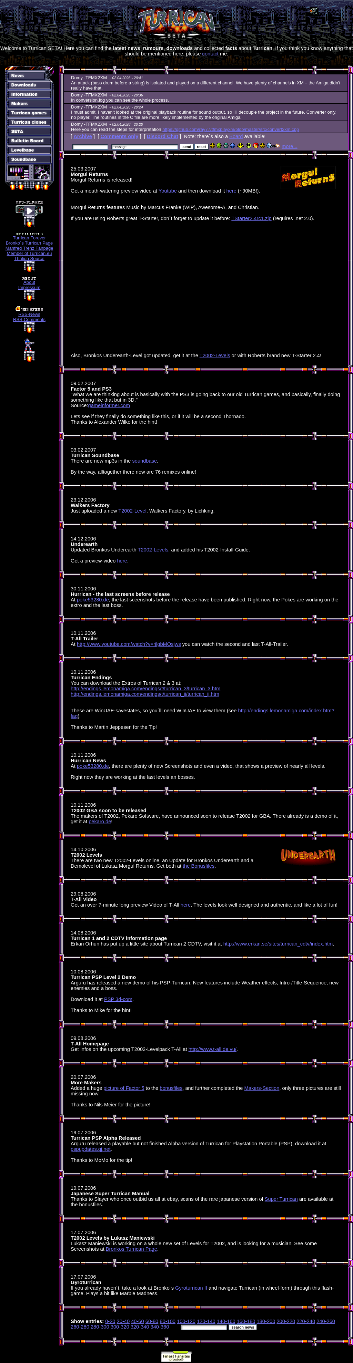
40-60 (137, 1321)
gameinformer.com (109, 405)
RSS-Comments (29, 319)
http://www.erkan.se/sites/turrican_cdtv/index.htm (278, 944)
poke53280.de (93, 599)
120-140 (206, 1321)
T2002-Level (132, 511)
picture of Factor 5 (123, 1088)
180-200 (266, 1321)
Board (236, 136)
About (29, 282)
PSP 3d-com (118, 999)
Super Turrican (281, 1199)
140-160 (226, 1321)
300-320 (120, 1327)
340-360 (160, 1327)
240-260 (325, 1321)
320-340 (140, 1327)
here (231, 191)
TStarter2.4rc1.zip (251, 218)
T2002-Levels (215, 355)
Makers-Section (262, 1088)
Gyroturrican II (191, 1288)
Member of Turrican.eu (29, 253)
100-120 (186, 1321)
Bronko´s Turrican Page (29, 243)
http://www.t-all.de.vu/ (212, 1049)
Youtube (168, 191)
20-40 (123, 1321)
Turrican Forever (29, 237)
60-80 (152, 1321)
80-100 (167, 1321)
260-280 (80, 1327)
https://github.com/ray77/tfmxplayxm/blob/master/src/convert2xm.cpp (230, 129)
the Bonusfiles (198, 866)
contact (210, 53)
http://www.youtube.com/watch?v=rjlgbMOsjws (129, 644)
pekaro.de (100, 821)
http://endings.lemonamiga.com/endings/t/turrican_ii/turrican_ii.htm (145, 694)
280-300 (100, 1327)
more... (289, 146)
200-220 (285, 1321)
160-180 (246, 1321)
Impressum (29, 287)
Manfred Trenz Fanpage (29, 248)
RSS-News (29, 314)
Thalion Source (29, 258)
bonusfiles (171, 1088)
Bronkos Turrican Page (131, 1249)
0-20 (110, 1321)
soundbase (144, 461)
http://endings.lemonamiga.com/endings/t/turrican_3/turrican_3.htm (145, 688)
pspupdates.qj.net (91, 1149)
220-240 (305, 1321)
